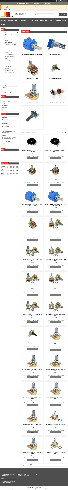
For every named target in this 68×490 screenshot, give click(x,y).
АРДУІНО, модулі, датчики (10, 34)
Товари (10, 20)
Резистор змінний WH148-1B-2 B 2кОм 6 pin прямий (55, 233)
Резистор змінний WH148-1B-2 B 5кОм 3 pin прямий (55, 453)
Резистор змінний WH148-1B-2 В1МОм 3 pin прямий (55, 343)
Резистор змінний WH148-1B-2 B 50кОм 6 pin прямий (55, 315)
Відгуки (4, 87)
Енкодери (32, 126)
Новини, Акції (43, 20)
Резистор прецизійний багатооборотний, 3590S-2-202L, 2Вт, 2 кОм (32, 205)
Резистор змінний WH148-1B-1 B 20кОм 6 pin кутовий (32, 233)
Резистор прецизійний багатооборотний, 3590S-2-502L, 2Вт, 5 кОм (55, 205)
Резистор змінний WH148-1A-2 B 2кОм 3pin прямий (55, 370)
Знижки (3, 24)
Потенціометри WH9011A (56, 54)
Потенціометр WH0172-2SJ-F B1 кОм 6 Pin (32, 342)
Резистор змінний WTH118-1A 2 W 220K (55, 178)
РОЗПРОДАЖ (7, 78)
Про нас (17, 20)
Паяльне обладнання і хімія (10, 36)
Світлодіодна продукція (9, 54)
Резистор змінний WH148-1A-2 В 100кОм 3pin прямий (32, 370)
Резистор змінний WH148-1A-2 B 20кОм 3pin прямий (32, 398)
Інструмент (7, 68)
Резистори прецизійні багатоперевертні (32, 54)
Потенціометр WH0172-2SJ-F (55, 78)
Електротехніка (8, 66)
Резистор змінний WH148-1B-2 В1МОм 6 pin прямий (55, 288)
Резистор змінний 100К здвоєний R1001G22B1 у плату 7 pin (55, 151)
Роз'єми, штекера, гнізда (9, 47)
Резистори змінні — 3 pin (32, 102)
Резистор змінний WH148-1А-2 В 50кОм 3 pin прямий (55, 425)
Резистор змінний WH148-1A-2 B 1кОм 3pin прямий (32, 425)
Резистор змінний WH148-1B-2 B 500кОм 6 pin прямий (32, 288)
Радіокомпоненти (8, 52)
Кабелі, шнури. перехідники (10, 50)
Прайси (4, 80)
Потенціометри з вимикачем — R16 (55, 102)
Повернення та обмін (60, 20)
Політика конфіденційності (51, 488)
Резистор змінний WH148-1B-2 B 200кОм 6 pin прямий (56, 260)
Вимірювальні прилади (9, 56)
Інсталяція (7, 64)
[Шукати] (53, 14)
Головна (3, 20)
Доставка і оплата (33, 20)
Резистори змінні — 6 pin (32, 78)
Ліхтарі (6, 58)
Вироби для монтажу (9, 70)
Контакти (47, 3)
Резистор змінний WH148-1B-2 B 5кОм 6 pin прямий (32, 260)
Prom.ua (40, 487)
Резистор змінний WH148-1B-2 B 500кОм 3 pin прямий (32, 453)
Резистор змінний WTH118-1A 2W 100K (32, 178)
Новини (4, 83)
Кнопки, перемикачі (8, 42)
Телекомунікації (8, 75)
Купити (32, 158)
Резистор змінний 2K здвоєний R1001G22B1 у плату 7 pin (32, 151)
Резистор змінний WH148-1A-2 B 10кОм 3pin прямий (55, 398)
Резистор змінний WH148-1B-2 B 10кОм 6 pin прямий (32, 315)
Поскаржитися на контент (40, 488)
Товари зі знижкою (7, 92)
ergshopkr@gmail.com (7, 125)
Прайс (50, 20)
